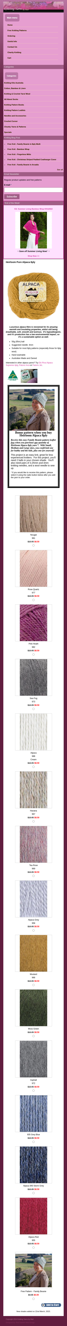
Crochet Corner (11, 121)
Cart (9, 58)
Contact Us (12, 47)
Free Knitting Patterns (17, 30)
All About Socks (11, 99)
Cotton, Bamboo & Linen (15, 88)
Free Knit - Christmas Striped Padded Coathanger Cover (31, 159)
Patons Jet (37, 365)
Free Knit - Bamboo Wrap (18, 149)
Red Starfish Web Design (25, 1323)
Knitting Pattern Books (14, 105)
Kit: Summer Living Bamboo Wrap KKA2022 (33, 209)
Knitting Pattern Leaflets (14, 110)
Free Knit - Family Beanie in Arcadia (23, 165)
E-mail (7, 185)
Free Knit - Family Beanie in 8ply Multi (23, 144)
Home (10, 25)
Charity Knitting (14, 52)
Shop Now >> (33, 256)
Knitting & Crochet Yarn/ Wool (17, 94)
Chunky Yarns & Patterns (15, 127)
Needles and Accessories (15, 116)
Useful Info (12, 41)
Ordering (11, 36)
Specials (8, 132)
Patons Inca (24, 365)
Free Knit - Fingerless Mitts (19, 154)
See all (60, 170)
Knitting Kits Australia (13, 83)
